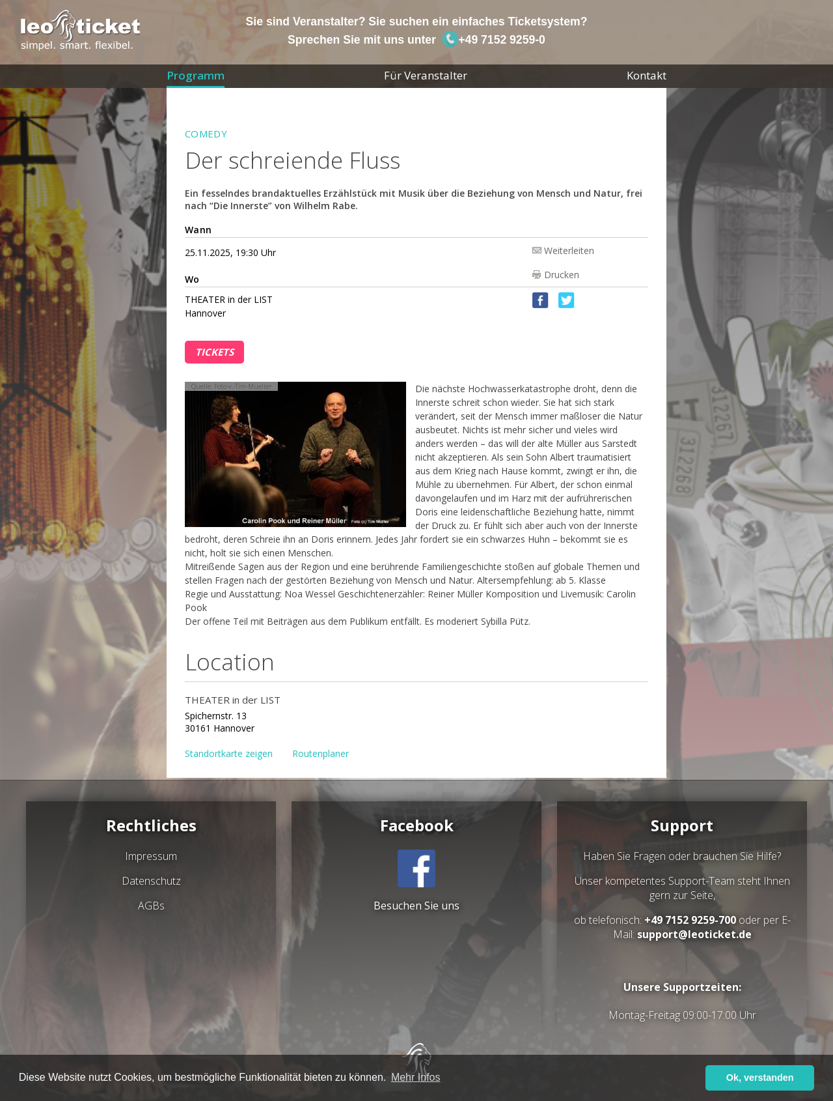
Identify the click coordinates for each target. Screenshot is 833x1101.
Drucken (561, 274)
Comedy (206, 133)
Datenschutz (151, 881)
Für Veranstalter (425, 75)
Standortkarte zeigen (229, 753)
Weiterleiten (569, 250)
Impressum (151, 856)
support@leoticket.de (694, 934)
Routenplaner (320, 753)
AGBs (151, 905)
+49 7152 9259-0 (493, 39)
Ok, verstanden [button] (760, 1077)
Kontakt (646, 75)
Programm (196, 75)
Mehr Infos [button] (416, 1077)
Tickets (214, 351)
